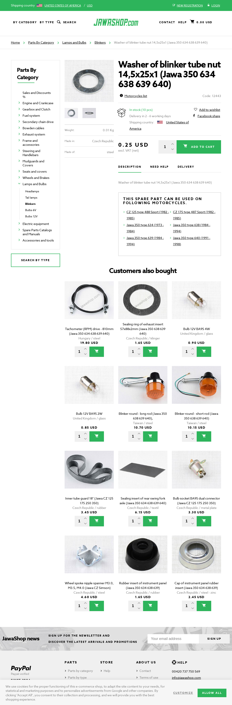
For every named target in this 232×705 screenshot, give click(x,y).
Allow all (212, 693)
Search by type (35, 260)
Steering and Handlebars (31, 153)
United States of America (62, 5)
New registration (188, 6)
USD (90, 5)
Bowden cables (33, 128)
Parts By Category (41, 42)
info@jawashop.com (186, 677)
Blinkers (100, 42)
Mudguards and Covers (33, 163)
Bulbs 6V (30, 210)
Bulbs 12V (31, 216)
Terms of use (148, 677)
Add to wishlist (209, 110)
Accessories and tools (38, 240)
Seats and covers (35, 171)
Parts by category (80, 671)
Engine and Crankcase (38, 103)
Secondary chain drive (38, 122)
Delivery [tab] (186, 167)
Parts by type (77, 677)
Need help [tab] (159, 167)
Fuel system (31, 115)
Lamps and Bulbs (74, 42)
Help (182, 22)
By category (25, 22)
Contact (167, 22)
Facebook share (209, 116)
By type (47, 22)
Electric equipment (36, 224)
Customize (183, 693)
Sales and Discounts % (37, 95)
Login (213, 6)
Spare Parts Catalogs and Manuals (37, 232)
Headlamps (32, 191)
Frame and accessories (31, 142)
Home (15, 42)
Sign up (214, 639)
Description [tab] (129, 167)
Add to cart (202, 147)
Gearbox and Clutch (36, 109)
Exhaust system (34, 134)
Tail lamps (31, 197)
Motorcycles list (133, 96)
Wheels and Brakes (36, 178)
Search (66, 22)
